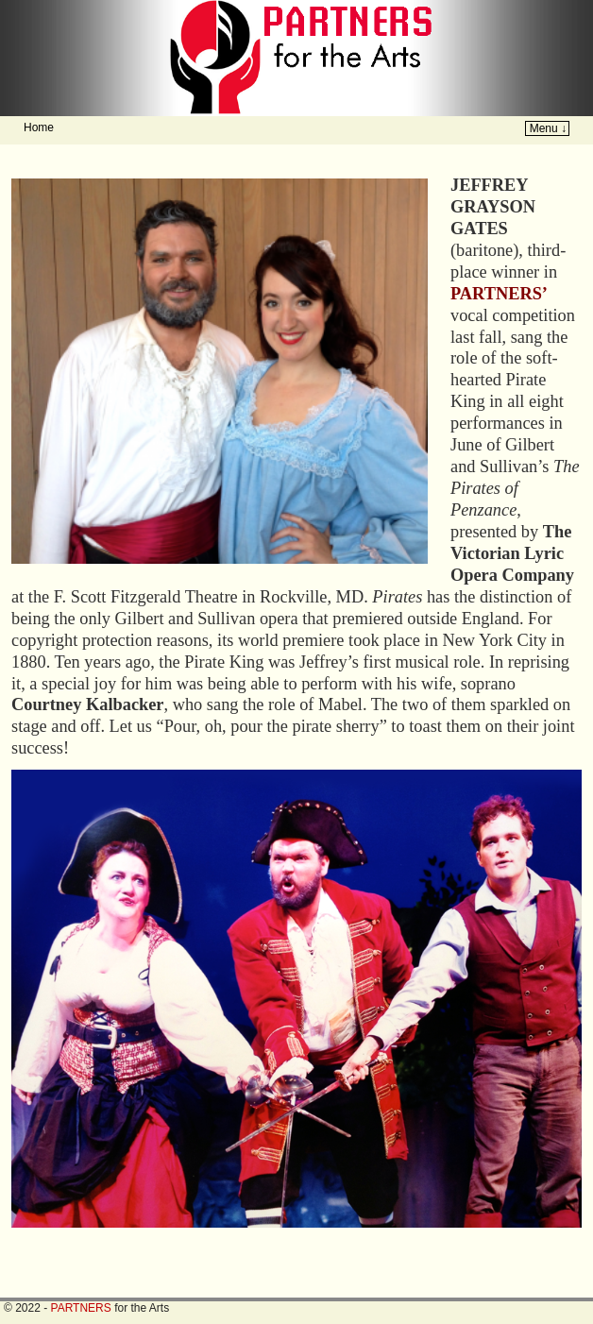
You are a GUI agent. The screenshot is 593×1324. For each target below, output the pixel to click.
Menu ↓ (548, 128)
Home (39, 127)
